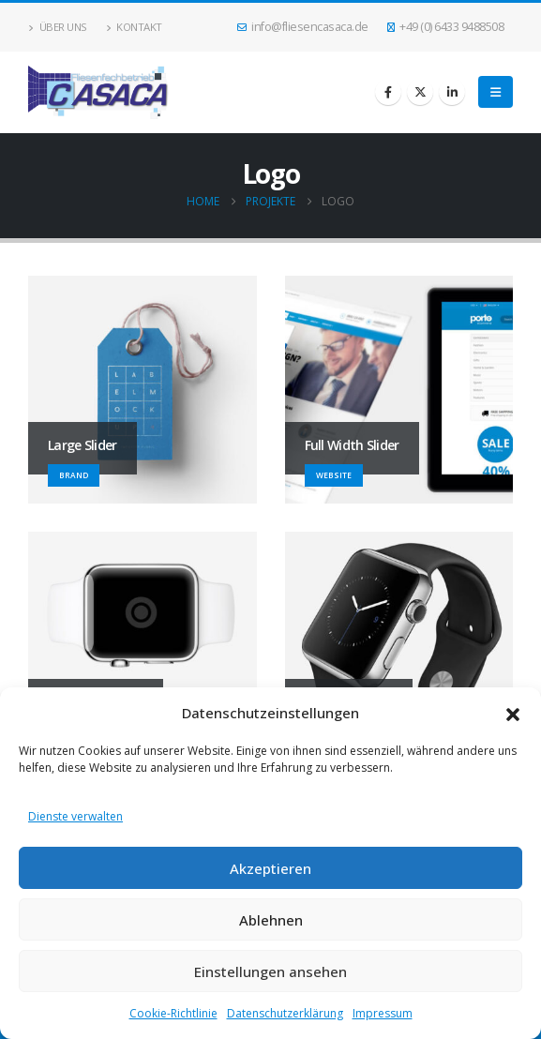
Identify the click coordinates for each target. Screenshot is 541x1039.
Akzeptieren (270, 868)
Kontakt (134, 27)
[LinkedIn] (452, 92)
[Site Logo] (98, 92)
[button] (512, 712)
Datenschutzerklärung (285, 1013)
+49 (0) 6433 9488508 (445, 27)
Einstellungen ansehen (270, 971)
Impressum (383, 1013)
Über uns (57, 27)
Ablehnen (271, 920)
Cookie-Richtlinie (173, 1013)
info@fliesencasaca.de (302, 27)
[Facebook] (388, 92)
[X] (420, 92)
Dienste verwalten (75, 816)
